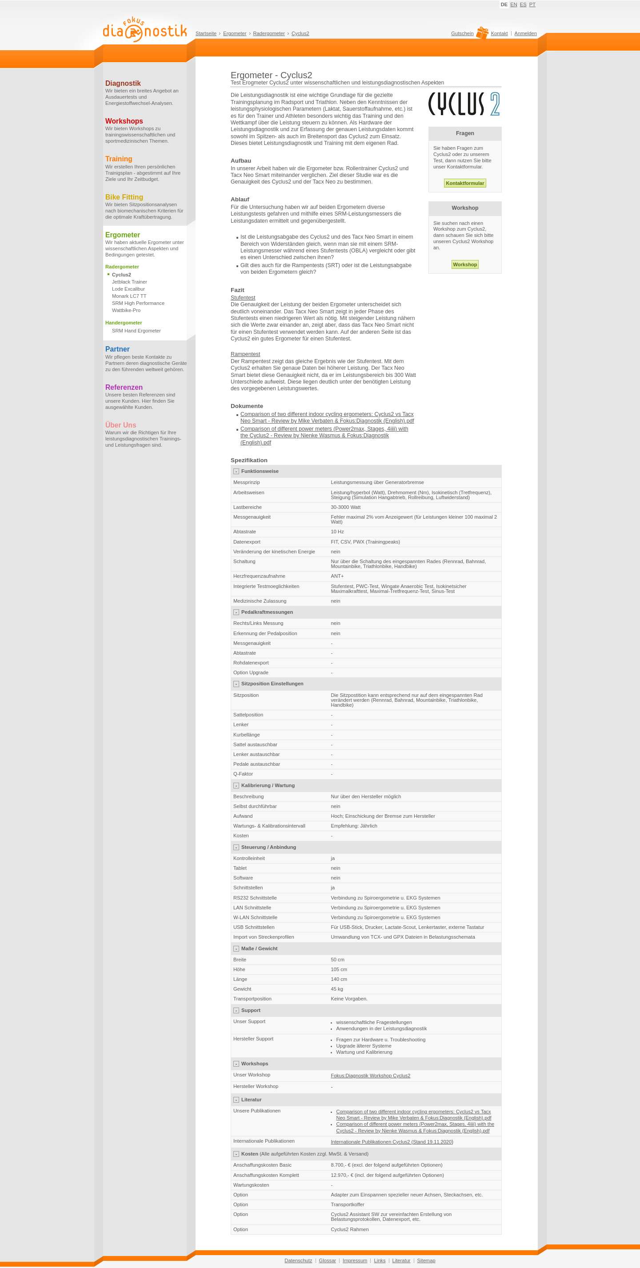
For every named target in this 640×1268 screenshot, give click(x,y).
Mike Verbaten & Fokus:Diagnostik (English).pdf (356, 421)
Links (379, 1260)
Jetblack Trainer (129, 281)
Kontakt (499, 33)
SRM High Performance (138, 303)
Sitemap (426, 1260)
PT (532, 4)
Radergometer (269, 33)
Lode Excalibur (128, 289)
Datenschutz (298, 1260)
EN (513, 4)
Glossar (327, 1260)
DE (504, 4)
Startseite (206, 33)
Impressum (355, 1260)
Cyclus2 (300, 33)
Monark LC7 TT (129, 296)
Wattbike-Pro (126, 310)
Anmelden (526, 33)
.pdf (267, 443)
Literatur (401, 1260)
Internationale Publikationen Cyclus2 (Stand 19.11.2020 (391, 1141)
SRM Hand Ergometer (136, 330)
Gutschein (468, 35)
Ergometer (234, 33)
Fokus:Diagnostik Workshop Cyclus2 (371, 1075)
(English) (251, 443)
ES (523, 4)
